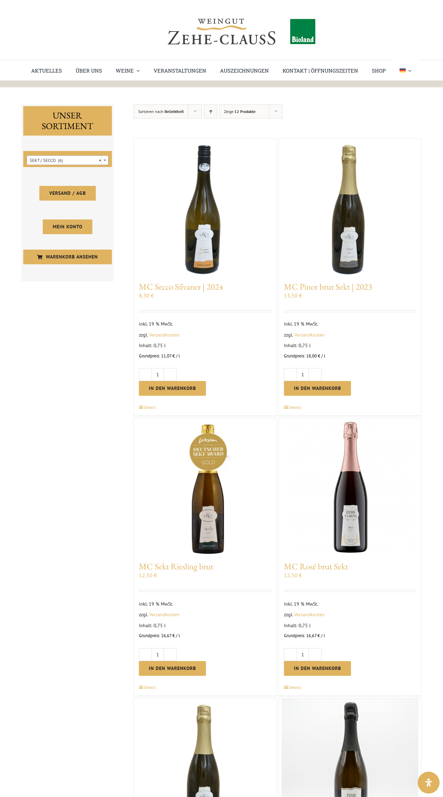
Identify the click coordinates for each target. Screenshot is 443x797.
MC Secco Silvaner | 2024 (181, 286)
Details (150, 407)
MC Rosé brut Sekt (316, 566)
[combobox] (67, 160)
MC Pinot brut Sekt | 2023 (328, 286)
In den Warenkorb (172, 388)
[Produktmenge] (158, 374)
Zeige (240, 111)
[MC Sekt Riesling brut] (205, 486)
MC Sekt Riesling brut (176, 566)
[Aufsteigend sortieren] (210, 111)
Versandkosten (164, 334)
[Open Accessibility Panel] (429, 783)
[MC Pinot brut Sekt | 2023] (350, 207)
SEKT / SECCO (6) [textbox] (65, 160)
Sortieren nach (161, 111)
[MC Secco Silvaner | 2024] (205, 207)
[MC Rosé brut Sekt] (350, 486)
